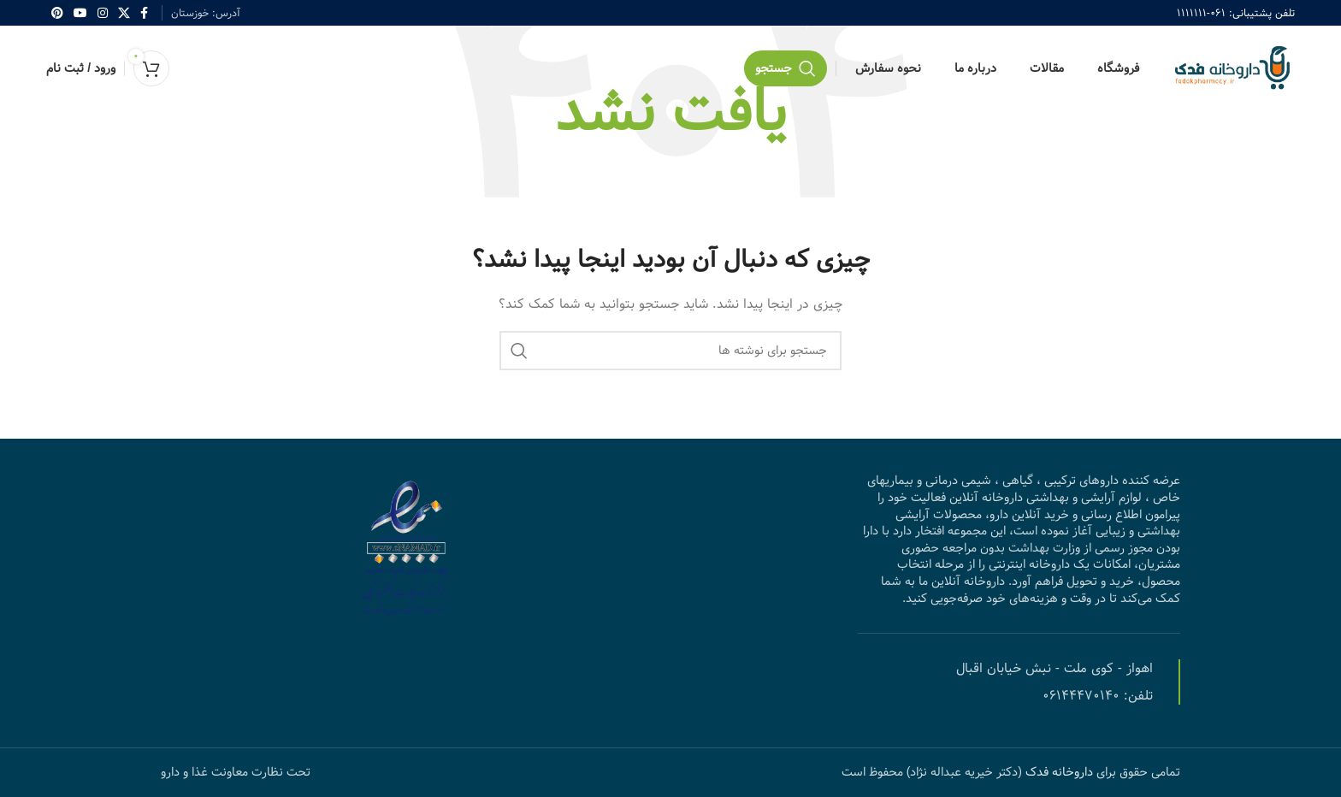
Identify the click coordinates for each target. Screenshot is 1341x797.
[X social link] (124, 13)
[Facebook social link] (144, 13)
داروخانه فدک (1057, 772)
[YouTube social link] (80, 13)
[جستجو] (785, 68)
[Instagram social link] (102, 13)
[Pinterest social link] (57, 13)
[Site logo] (1231, 68)
